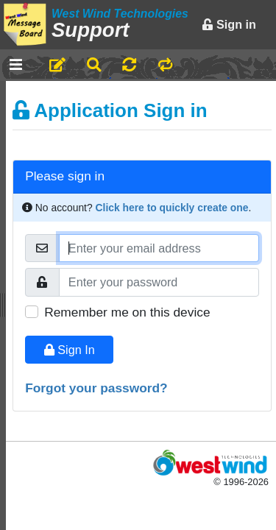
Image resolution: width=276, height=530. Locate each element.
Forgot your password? (96, 388)
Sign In (69, 349)
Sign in (228, 24)
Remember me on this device (127, 312)
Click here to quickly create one (172, 207)
